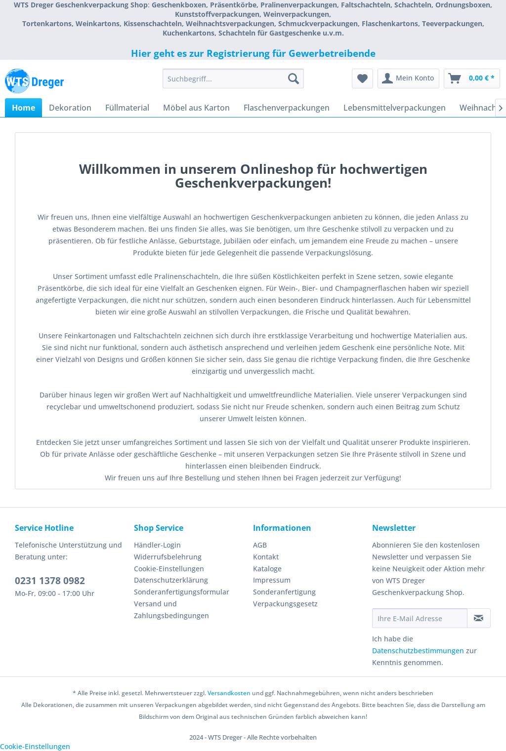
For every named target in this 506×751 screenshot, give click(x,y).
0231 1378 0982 (50, 580)
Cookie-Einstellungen (169, 568)
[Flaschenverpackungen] (287, 107)
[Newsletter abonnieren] (479, 618)
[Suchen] (293, 78)
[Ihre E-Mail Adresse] (419, 618)
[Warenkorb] (472, 78)
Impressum (272, 580)
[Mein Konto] (408, 78)
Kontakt (266, 556)
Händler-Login (157, 545)
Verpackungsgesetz (285, 603)
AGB (260, 545)
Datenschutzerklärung (171, 580)
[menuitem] (233, 78)
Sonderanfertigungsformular (181, 591)
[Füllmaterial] (127, 107)
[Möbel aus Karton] (196, 107)
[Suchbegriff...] (233, 78)
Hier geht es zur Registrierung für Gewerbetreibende (253, 53)
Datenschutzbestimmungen (418, 650)
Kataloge (267, 568)
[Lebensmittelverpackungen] (395, 107)
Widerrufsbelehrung (168, 556)
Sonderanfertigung (284, 591)
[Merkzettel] (362, 78)
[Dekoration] (70, 107)
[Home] (23, 107)
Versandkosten (229, 693)
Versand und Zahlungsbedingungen (171, 609)
